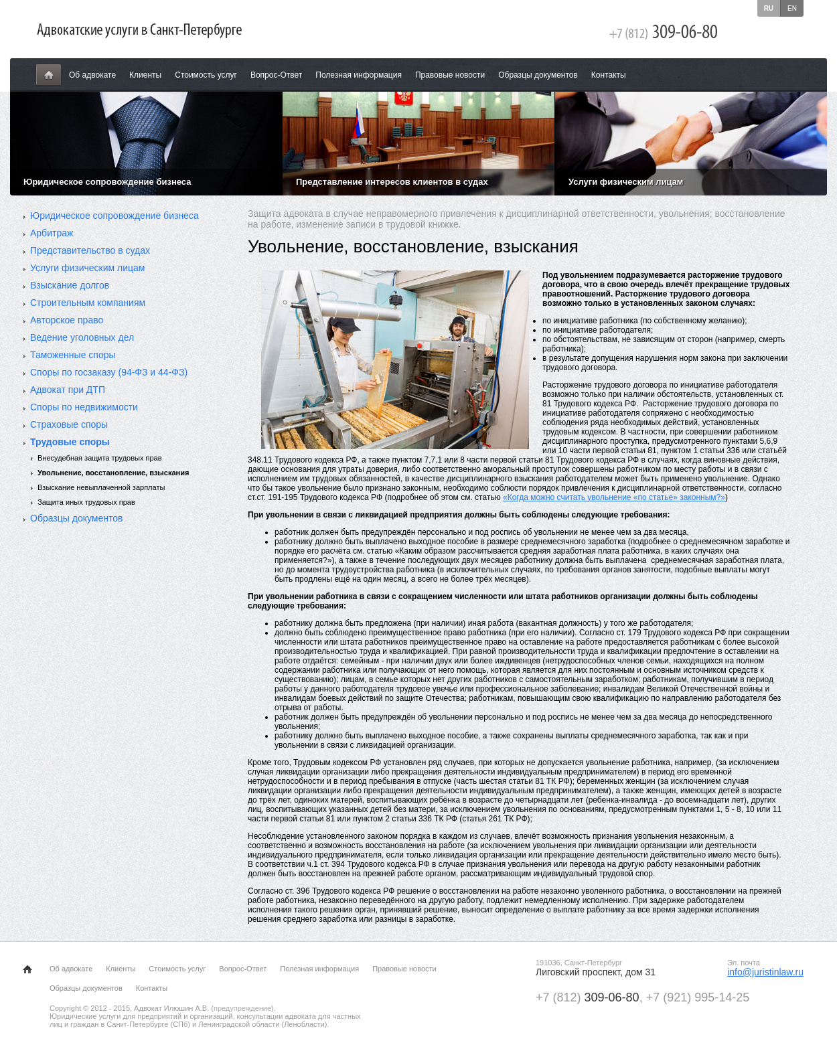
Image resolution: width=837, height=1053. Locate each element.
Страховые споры (69, 424)
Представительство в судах (90, 250)
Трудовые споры (70, 441)
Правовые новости (450, 75)
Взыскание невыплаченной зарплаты (101, 487)
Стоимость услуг (206, 75)
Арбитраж (51, 233)
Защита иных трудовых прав (86, 502)
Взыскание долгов (69, 285)
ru (768, 8)
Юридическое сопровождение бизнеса (114, 215)
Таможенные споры (73, 354)
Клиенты (145, 75)
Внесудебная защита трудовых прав (99, 458)
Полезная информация (358, 75)
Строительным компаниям (87, 302)
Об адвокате (92, 75)
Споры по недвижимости (84, 407)
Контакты (608, 75)
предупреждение (242, 1008)
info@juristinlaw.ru (765, 972)
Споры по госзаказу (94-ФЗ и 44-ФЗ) (108, 372)
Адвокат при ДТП (67, 389)
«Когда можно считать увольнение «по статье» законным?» (614, 497)
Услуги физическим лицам (87, 267)
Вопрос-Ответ (276, 75)
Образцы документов (538, 75)
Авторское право (66, 320)
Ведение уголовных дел (82, 337)
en (792, 8)
